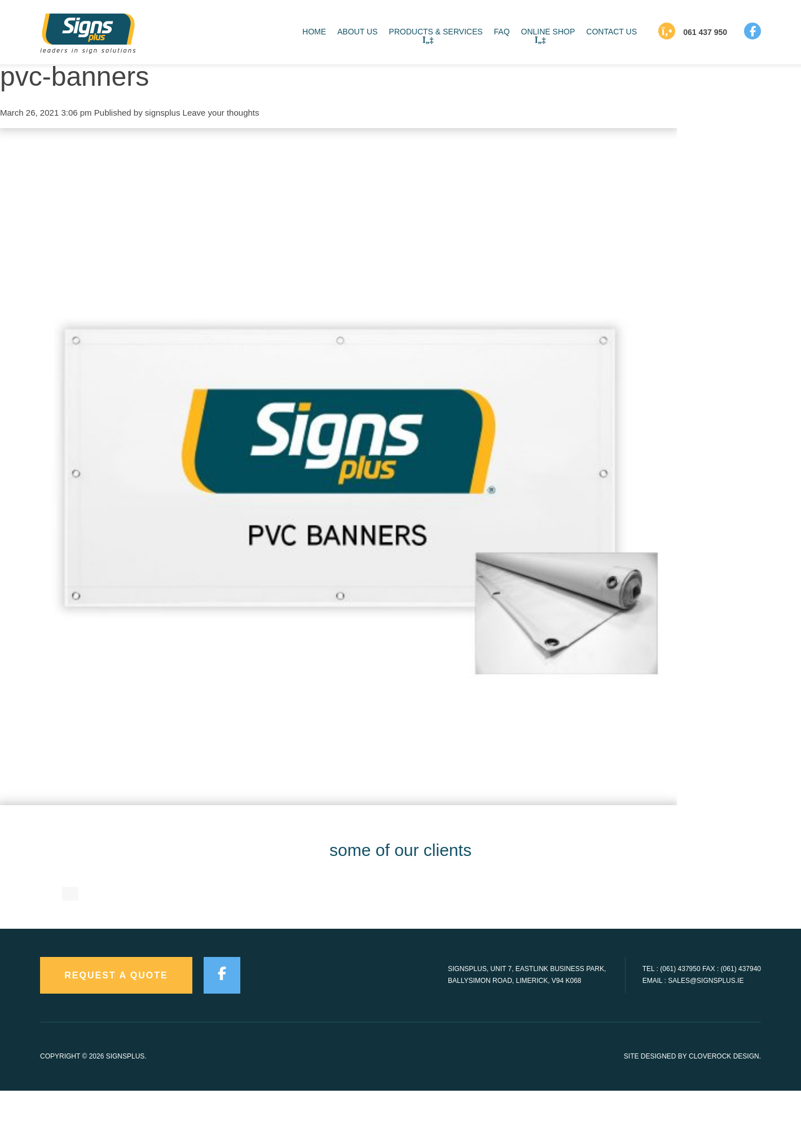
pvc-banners (74, 76)
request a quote (116, 1018)
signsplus (163, 112)
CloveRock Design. (725, 1099)
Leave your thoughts (221, 112)
